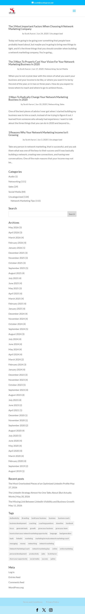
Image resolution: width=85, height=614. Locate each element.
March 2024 (15, 359)
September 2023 (17, 389)
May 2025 (14, 288)
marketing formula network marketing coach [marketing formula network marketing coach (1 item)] (52, 538)
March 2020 (15, 456)
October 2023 (16, 384)
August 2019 (15, 471)
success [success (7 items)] (45, 559)
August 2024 (15, 334)
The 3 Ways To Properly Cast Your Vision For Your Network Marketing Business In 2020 (41, 63)
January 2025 (15, 308)
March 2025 (15, 298)
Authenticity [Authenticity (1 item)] (14, 518)
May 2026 (14, 227)
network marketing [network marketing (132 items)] (47, 543)
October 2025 (16, 262)
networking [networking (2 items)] (32, 543)
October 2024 (16, 324)
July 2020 (13, 435)
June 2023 (14, 405)
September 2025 (17, 268)
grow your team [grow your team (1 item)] (62, 528)
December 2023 (16, 374)
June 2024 (14, 344)
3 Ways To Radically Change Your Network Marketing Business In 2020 (38, 98)
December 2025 (16, 252)
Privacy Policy (52, 602)
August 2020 (15, 430)
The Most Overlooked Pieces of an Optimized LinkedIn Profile (39, 483)
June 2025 (14, 283)
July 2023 (13, 400)
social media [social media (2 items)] (34, 559)
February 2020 (16, 461)
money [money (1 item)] (22, 543)
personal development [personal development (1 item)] (18, 554)
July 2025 (13, 278)
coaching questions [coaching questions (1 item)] (46, 523)
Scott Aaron (30, 33)
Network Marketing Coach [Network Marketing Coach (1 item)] (20, 549)
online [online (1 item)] (54, 549)
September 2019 (17, 466)
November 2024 (17, 318)
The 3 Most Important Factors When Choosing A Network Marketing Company (41, 27)
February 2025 (16, 303)
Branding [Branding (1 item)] (25, 518)
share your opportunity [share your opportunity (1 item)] (18, 559)
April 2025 (14, 293)
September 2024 (17, 329)
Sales (62, 104)
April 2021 (14, 410)
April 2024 (14, 354)
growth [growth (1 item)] (33, 528)
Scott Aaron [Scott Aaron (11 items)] (52, 554)
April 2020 (14, 450)
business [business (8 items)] (52, 518)
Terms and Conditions (32, 602)
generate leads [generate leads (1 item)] (22, 528)
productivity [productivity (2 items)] (34, 554)
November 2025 (17, 257)
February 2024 (16, 364)
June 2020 (14, 440)
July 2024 (13, 339)
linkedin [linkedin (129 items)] (19, 538)
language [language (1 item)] (53, 533)
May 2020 (14, 445)
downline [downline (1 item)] (59, 523)
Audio (12, 176)
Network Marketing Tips (23, 200)
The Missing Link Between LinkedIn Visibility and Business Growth (41, 501)
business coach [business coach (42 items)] (64, 518)
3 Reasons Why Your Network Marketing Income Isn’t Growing (38, 134)
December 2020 (16, 415)
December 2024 (16, 313)
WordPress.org (16, 587)
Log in (11, 572)
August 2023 (15, 395)
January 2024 (15, 369)
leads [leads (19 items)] (12, 538)
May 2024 (14, 349)
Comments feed (16, 582)
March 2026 (15, 237)
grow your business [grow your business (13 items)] (45, 528)
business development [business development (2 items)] (18, 523)
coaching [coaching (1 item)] (32, 523)
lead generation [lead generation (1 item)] (65, 533)
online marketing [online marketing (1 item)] (66, 549)
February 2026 (16, 242)
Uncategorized (56, 33)
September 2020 (17, 425)
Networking (50, 69)
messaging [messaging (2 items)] (13, 543)
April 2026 (14, 232)
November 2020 (17, 420)
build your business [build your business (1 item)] (39, 518)
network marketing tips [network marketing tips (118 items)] (41, 549)
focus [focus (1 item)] (12, 528)
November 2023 (17, 379)
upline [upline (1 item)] (53, 559)
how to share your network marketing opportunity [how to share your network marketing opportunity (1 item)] (28, 533)
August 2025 (15, 273)
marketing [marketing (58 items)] (29, 538)
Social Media (62, 69)
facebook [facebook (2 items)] (69, 523)
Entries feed (14, 577)
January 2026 (15, 247)
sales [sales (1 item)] (43, 554)
